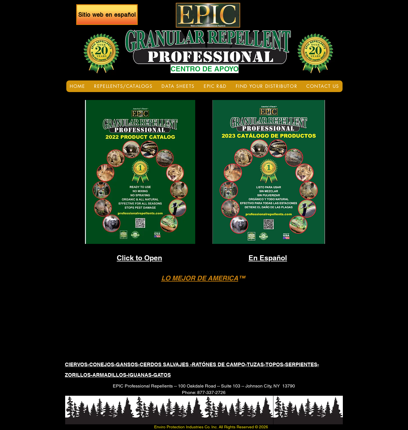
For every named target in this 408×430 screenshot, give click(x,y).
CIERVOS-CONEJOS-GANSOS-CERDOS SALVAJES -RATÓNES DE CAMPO (155, 364)
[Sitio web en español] (107, 14)
